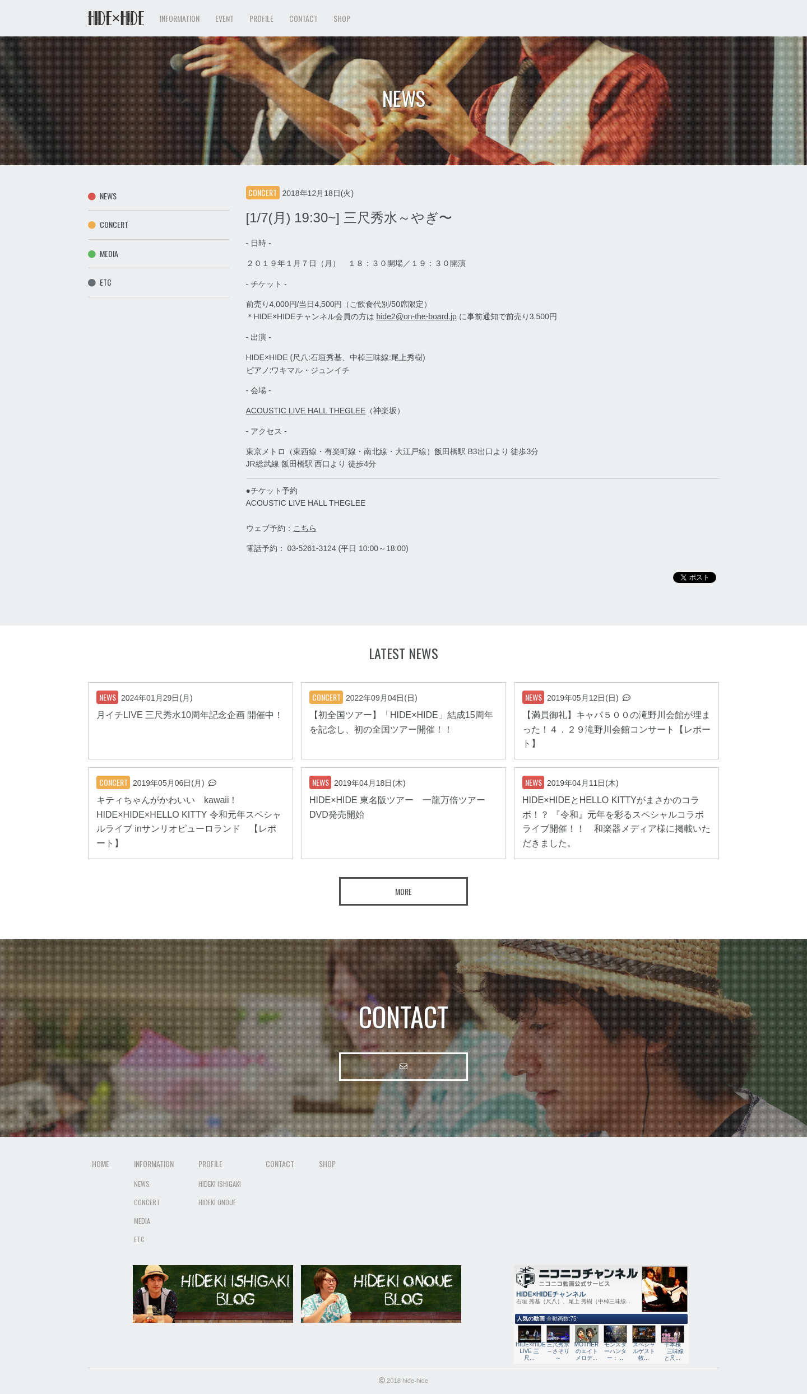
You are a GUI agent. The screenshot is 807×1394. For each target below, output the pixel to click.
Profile (210, 1163)
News (102, 196)
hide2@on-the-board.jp (416, 316)
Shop (341, 18)
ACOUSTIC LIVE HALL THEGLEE (306, 410)
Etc (100, 282)
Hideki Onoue (217, 1202)
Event (224, 18)
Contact (303, 18)
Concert (108, 224)
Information (154, 1163)
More (403, 891)
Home (100, 1163)
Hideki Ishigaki (219, 1183)
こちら (305, 528)
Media (103, 253)
